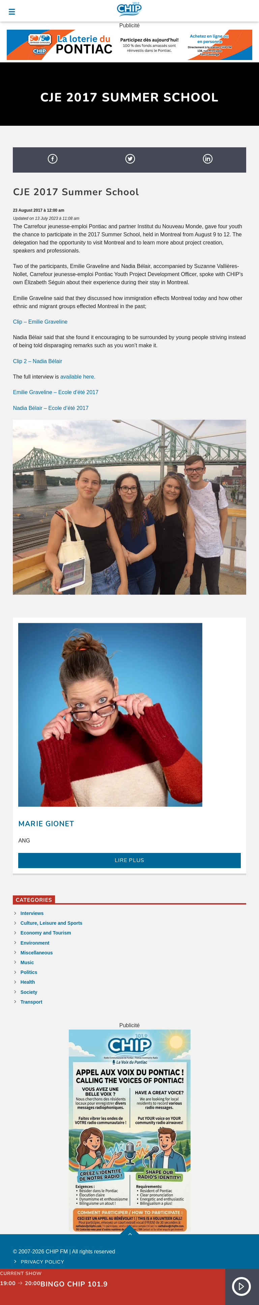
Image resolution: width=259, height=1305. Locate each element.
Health (28, 982)
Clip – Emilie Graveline (40, 322)
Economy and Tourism (46, 933)
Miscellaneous (37, 952)
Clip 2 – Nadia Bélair (37, 361)
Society (29, 992)
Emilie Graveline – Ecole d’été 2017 (55, 392)
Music (27, 962)
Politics (29, 972)
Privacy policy (42, 1262)
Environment (35, 943)
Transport (31, 1002)
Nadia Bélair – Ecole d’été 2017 (50, 408)
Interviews (32, 913)
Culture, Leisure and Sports (52, 923)
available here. (77, 377)
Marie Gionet (46, 824)
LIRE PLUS (129, 860)
